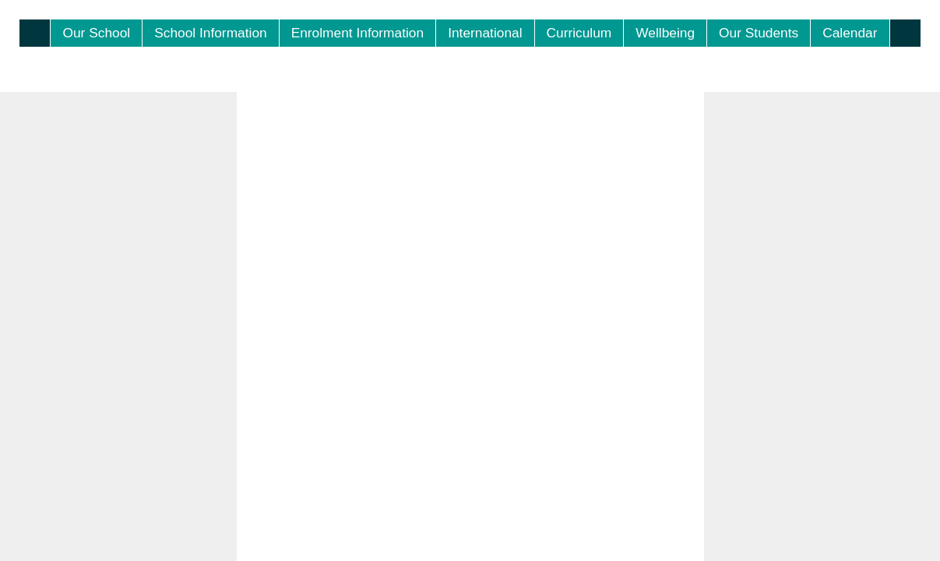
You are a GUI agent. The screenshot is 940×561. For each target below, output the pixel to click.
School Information (210, 33)
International (485, 33)
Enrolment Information (357, 33)
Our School (96, 33)
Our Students (758, 33)
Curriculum (579, 33)
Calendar (849, 33)
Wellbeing (665, 33)
